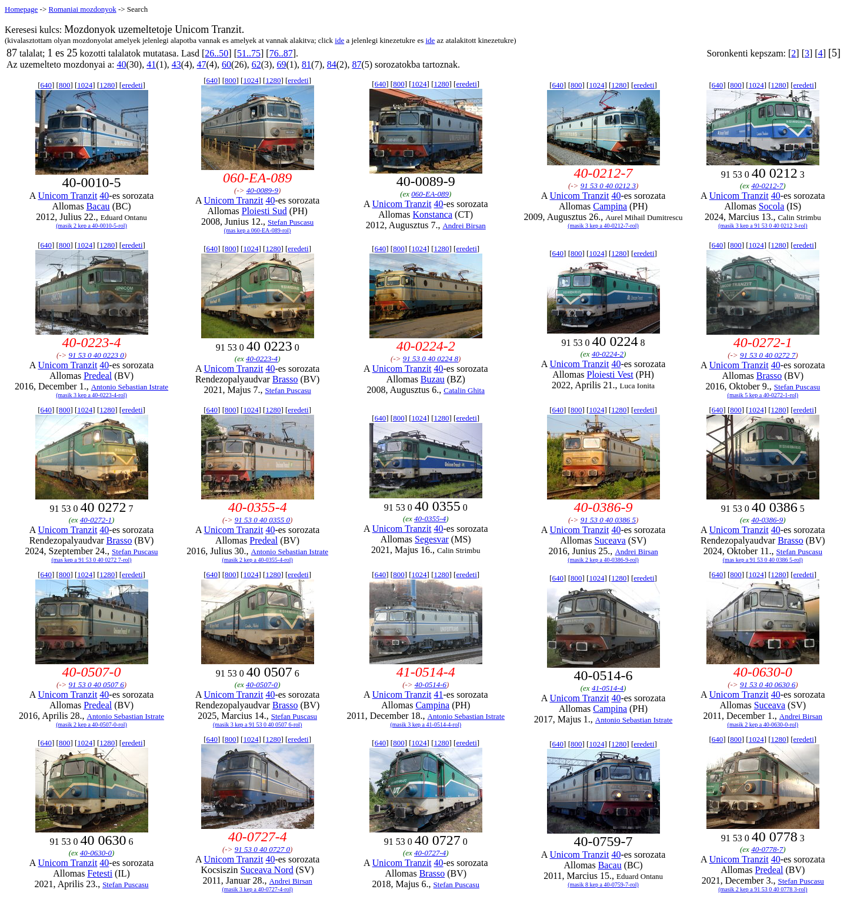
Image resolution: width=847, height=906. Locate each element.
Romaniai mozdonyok (82, 9)
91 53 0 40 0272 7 (767, 355)
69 (281, 64)
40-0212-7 (767, 185)
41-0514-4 (607, 688)
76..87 (281, 53)
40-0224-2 (607, 353)
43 (176, 64)
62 (256, 64)
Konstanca (433, 214)
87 (356, 64)
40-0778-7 (767, 849)
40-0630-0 (96, 852)
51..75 (249, 53)
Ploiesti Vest (609, 374)
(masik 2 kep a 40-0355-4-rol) (257, 560)
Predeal (98, 376)
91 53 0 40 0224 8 (430, 358)
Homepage (21, 9)
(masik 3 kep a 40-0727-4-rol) (257, 889)
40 (121, 64)
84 (331, 64)
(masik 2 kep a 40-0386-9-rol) (603, 560)
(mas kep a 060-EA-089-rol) (257, 230)
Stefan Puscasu (291, 222)
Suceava (609, 540)
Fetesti (99, 873)
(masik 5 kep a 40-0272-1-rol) (763, 395)
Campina (610, 206)
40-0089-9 (262, 190)
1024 (84, 85)
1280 (107, 85)
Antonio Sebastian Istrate (129, 386)
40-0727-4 (430, 852)
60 (226, 64)
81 (306, 64)
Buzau (433, 379)
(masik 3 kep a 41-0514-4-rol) (425, 724)
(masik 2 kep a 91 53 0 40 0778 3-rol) (762, 889)
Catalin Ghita (464, 390)
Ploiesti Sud (264, 211)
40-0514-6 (430, 684)
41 (151, 64)
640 (46, 85)
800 (65, 85)
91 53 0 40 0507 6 (96, 684)
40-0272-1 (96, 519)
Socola (772, 206)
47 (201, 64)
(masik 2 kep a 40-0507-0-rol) (91, 724)
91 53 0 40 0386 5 (608, 519)
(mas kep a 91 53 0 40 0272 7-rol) (91, 560)
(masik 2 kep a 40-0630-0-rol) (763, 724)
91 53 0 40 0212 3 (608, 185)
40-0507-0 (262, 684)
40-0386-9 (767, 519)
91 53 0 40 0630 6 (767, 684)
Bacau (98, 206)
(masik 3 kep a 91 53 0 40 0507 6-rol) (257, 724)
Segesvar (432, 539)
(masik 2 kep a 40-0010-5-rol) (91, 225)
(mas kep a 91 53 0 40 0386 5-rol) (763, 560)
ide (339, 40)
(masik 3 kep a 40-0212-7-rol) (603, 225)
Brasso (285, 379)
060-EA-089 (430, 193)
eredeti (132, 85)
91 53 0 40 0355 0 (262, 519)
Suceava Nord (267, 870)
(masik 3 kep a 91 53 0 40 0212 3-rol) (762, 225)
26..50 (216, 53)
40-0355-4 (430, 518)
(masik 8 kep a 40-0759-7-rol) (603, 884)
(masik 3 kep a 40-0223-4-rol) (91, 395)
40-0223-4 (262, 358)
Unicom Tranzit (67, 196)
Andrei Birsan (463, 225)
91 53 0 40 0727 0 (262, 849)
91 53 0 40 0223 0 (96, 355)
